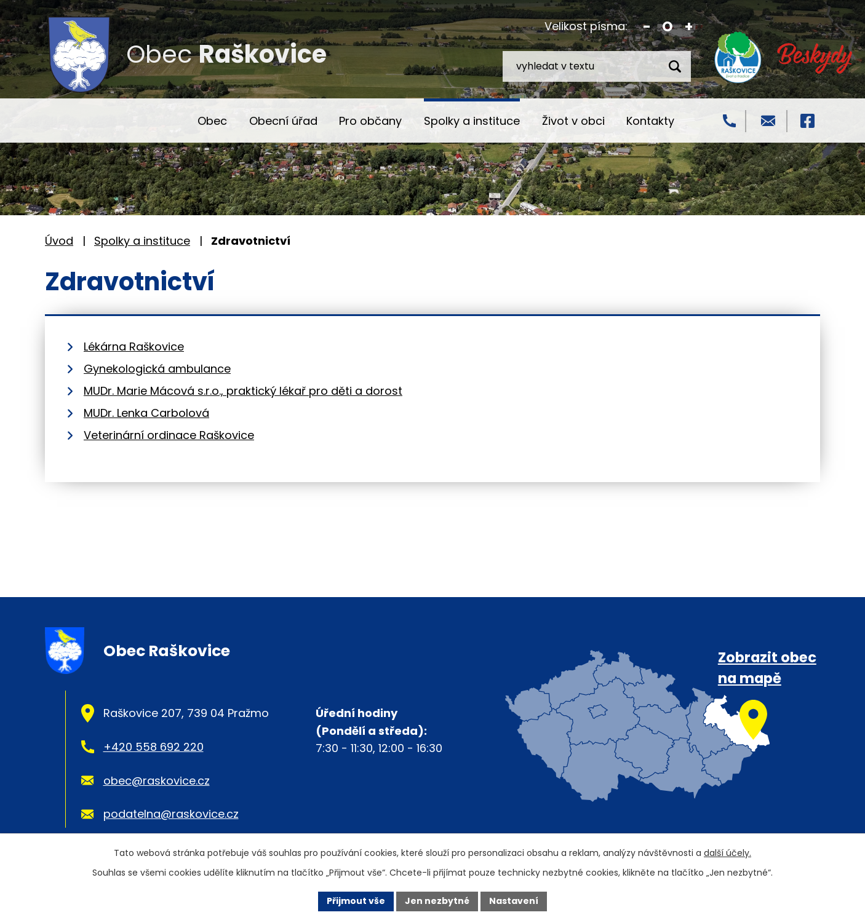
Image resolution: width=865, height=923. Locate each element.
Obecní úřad (283, 121)
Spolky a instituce (472, 121)
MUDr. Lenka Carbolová (146, 413)
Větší (688, 26)
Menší (647, 26)
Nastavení (513, 901)
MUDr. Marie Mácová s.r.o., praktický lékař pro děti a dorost (243, 390)
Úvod (164, 120)
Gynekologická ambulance (157, 368)
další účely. (727, 853)
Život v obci (573, 121)
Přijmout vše (356, 901)
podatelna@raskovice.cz (171, 814)
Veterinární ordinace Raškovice (169, 435)
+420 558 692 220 (153, 747)
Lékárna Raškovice (134, 346)
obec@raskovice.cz (156, 780)
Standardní (668, 26)
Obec (212, 121)
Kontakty (650, 121)
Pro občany (370, 121)
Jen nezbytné (437, 901)
